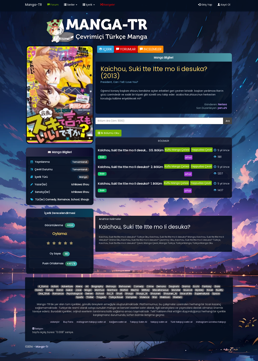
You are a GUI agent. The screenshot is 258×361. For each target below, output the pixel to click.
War (154, 297)
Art (86, 286)
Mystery (199, 290)
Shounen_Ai (170, 293)
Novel (210, 290)
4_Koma (43, 286)
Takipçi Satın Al (138, 322)
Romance (64, 199)
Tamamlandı (79, 161)
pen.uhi (222, 108)
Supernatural (202, 293)
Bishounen (125, 286)
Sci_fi (110, 293)
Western (177, 297)
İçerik (89, 4)
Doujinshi (174, 286)
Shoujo (85, 199)
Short (119, 293)
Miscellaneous (160, 290)
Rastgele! (107, 4)
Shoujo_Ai (141, 293)
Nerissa (222, 104)
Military (145, 290)
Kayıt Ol (224, 4)
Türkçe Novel (116, 297)
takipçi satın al (159, 322)
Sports (79, 297)
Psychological (74, 293)
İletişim (37, 328)
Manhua (99, 290)
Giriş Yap (205, 4)
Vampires (131, 297)
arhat (188, 157)
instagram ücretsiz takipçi (211, 322)
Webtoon (165, 297)
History (49, 290)
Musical (187, 290)
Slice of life (186, 293)
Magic (88, 290)
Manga (83, 177)
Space (215, 293)
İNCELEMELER (150, 49)
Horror (59, 290)
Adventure (67, 286)
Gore (217, 286)
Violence (144, 297)
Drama (186, 286)
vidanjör (55, 322)
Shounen (155, 293)
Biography (97, 286)
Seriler (70, 4)
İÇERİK (105, 49)
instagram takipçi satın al (91, 322)
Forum (53, 4)
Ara (228, 121)
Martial (124, 290)
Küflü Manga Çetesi (177, 149)
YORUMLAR (126, 49)
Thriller (89, 297)
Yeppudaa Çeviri (202, 149)
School (75, 199)
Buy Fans (68, 322)
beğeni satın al (117, 322)
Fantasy (206, 286)
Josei (78, 290)
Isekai (69, 290)
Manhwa (112, 290)
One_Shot (44, 293)
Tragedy (101, 297)
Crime (150, 286)
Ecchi (196, 286)
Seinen (89, 293)
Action (54, 286)
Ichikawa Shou (80, 184)
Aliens (79, 286)
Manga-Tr (42, 346)
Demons (161, 286)
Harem (39, 290)
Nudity (219, 290)
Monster (176, 290)
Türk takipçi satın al (181, 322)
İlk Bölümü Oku (108, 133)
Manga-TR (33, 4)
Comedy (50, 199)
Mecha (134, 290)
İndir (102, 157)
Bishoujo (111, 286)
